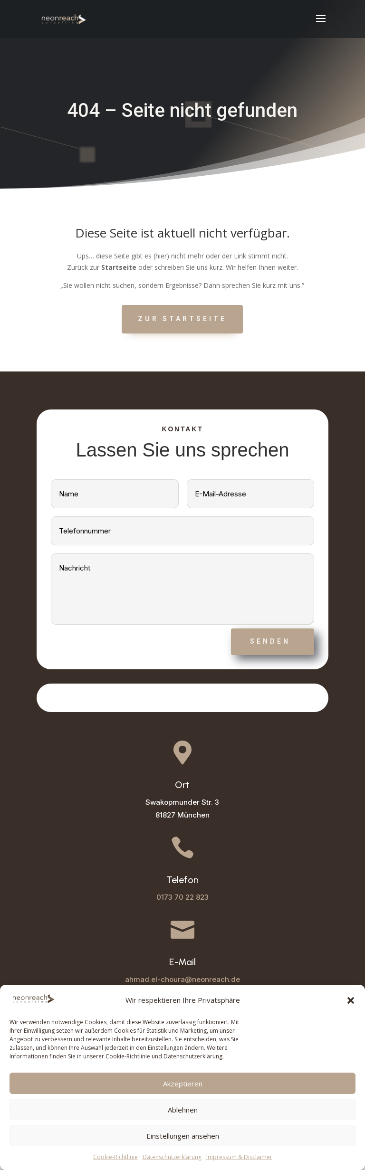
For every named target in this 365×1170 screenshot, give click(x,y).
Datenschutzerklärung (172, 1157)
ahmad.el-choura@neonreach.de (182, 979)
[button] (350, 1000)
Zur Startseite (182, 319)
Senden (270, 641)
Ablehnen (183, 1109)
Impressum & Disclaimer (239, 1157)
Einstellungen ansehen (182, 1136)
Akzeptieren (182, 1083)
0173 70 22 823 (182, 897)
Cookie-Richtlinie (115, 1157)
